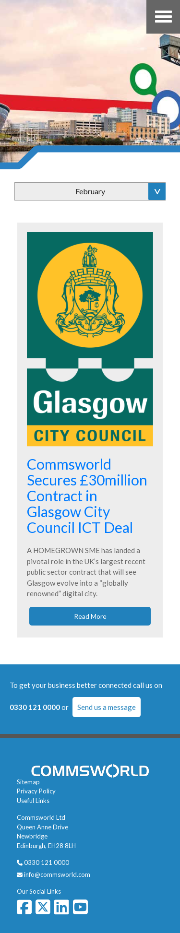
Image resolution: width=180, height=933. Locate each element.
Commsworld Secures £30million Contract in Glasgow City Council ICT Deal (87, 495)
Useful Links (33, 800)
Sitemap (28, 782)
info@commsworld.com (57, 874)
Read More (90, 616)
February (90, 191)
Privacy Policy (36, 791)
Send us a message (106, 707)
